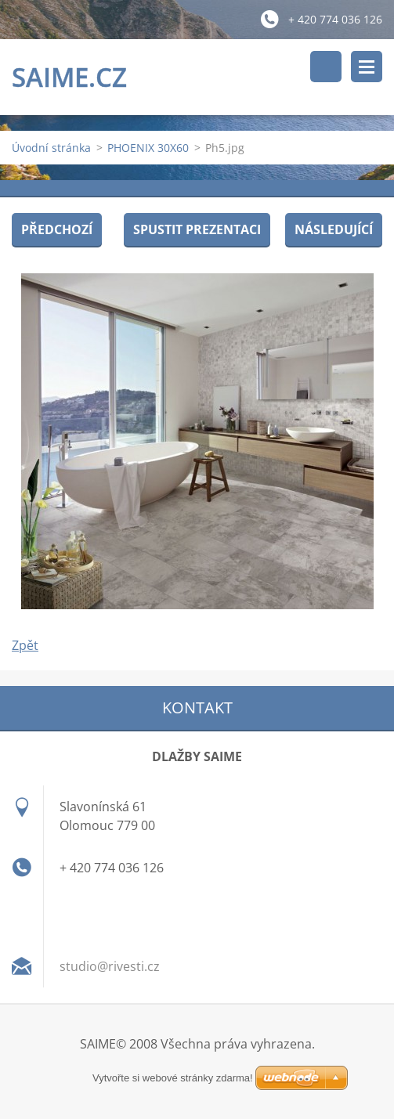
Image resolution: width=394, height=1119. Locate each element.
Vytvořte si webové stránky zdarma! (172, 1078)
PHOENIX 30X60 (148, 147)
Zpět (25, 645)
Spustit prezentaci (197, 229)
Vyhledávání (326, 66)
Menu (366, 66)
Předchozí (56, 229)
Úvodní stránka (51, 147)
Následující (334, 229)
